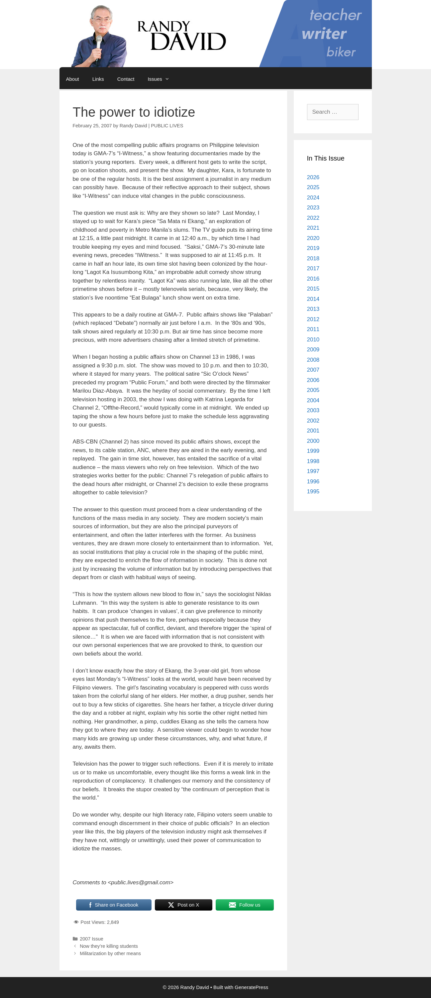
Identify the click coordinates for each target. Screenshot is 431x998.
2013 (313, 309)
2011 (313, 329)
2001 (313, 431)
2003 (313, 410)
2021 (313, 228)
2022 (313, 218)
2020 (313, 238)
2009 (313, 349)
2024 (313, 197)
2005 (313, 390)
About (72, 79)
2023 (313, 207)
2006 (313, 380)
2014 (313, 299)
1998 (313, 461)
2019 (313, 248)
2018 (313, 258)
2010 (313, 339)
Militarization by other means (110, 953)
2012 (313, 319)
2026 (313, 177)
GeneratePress (251, 987)
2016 (313, 279)
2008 (313, 360)
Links (98, 79)
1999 (313, 451)
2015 (313, 289)
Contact (126, 79)
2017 (313, 268)
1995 (313, 491)
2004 (313, 400)
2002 (313, 421)
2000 (313, 441)
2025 (313, 187)
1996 (313, 481)
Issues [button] (162, 79)
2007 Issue (91, 938)
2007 (313, 370)
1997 (313, 471)
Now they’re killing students (109, 946)
